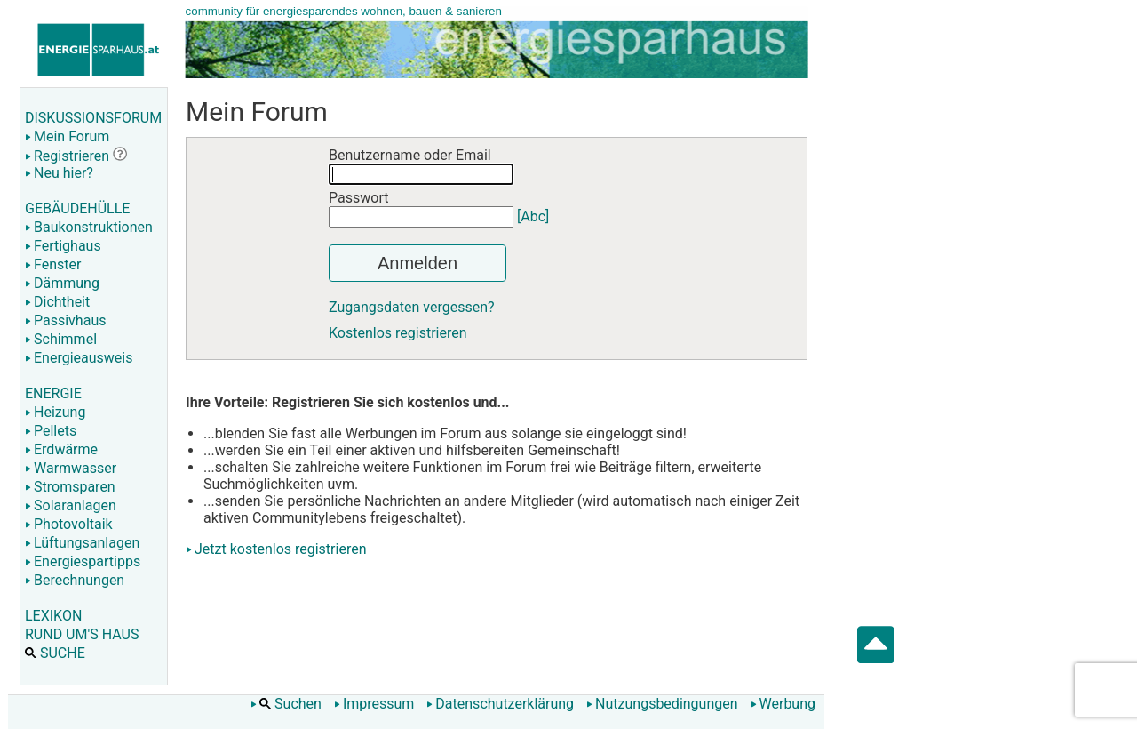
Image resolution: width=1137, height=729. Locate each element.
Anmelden (417, 263)
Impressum (374, 703)
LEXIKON (53, 615)
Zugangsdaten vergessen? (412, 307)
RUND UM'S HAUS (82, 634)
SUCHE (55, 653)
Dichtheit (57, 301)
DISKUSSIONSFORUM (93, 117)
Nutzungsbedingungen (661, 703)
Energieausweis (78, 357)
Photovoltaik (69, 524)
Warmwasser (70, 468)
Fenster (53, 264)
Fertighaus (63, 245)
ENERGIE (53, 393)
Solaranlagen (70, 505)
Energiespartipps (82, 561)
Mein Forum (67, 136)
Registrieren (67, 156)
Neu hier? (59, 172)
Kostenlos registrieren (398, 332)
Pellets (50, 430)
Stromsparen (70, 486)
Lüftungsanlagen (82, 542)
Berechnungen (74, 580)
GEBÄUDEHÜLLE (77, 208)
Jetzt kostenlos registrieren (281, 549)
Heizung (55, 412)
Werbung (783, 703)
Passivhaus (65, 320)
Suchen (286, 703)
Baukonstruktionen (89, 227)
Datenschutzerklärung (500, 703)
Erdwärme (61, 449)
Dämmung (62, 283)
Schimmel (61, 339)
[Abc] (533, 216)
